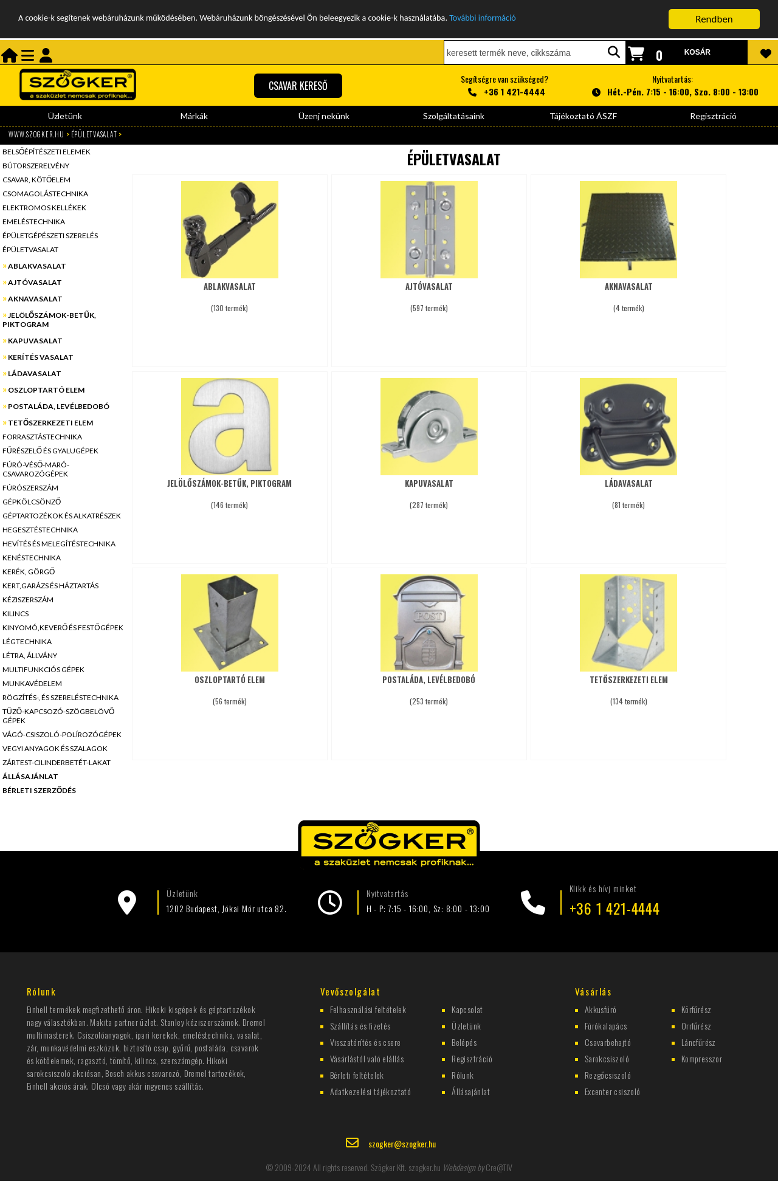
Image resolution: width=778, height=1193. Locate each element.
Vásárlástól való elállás (367, 1057)
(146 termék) (230, 488)
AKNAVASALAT (35, 298)
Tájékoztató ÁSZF (583, 116)
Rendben (714, 19)
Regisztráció (713, 116)
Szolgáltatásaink (453, 116)
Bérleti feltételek (357, 1074)
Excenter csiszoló (613, 1090)
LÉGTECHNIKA (27, 641)
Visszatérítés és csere (365, 1041)
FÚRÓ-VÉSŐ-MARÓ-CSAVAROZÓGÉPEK (35, 469)
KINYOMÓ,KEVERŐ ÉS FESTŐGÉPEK (62, 627)
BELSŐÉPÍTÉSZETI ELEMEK (46, 151)
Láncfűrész (698, 1041)
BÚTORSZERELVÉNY (35, 165)
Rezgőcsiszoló (608, 1074)
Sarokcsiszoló (607, 1057)
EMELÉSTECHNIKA (33, 221)
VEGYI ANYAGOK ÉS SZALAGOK (55, 748)
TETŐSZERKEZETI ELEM (50, 422)
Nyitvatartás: (673, 85)
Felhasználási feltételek (368, 1008)
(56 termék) (230, 684)
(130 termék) (230, 291)
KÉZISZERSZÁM (27, 599)
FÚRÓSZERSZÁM (30, 487)
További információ (573, 19)
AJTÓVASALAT (35, 282)
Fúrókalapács (606, 1025)
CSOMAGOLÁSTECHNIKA (45, 193)
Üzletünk (65, 116)
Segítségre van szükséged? (504, 85)
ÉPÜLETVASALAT (94, 134)
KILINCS (15, 613)
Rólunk (462, 1074)
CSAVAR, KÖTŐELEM (36, 179)
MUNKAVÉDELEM (32, 683)
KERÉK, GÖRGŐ (28, 571)
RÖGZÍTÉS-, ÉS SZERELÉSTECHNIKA (60, 697)
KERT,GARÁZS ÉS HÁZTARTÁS (50, 585)
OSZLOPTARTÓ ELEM (46, 389)
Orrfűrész (696, 1025)
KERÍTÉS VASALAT (41, 357)
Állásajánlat (471, 1090)
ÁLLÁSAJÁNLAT (30, 776)
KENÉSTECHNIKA (31, 557)
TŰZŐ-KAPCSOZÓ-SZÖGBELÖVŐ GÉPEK (58, 716)
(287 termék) (429, 488)
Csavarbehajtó (608, 1041)
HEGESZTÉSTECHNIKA (40, 529)
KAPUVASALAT (35, 340)
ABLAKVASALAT (37, 265)
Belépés (464, 1041)
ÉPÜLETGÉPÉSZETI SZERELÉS (50, 235)
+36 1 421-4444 (615, 908)
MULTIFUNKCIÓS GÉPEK (43, 669)
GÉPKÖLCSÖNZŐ (31, 501)
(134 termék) (628, 684)
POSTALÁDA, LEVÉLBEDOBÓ (58, 406)
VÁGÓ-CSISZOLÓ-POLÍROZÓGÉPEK (62, 734)
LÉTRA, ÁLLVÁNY (29, 655)
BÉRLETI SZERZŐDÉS (39, 790)
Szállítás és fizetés (360, 1025)
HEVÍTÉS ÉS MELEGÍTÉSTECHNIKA (58, 543)
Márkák (194, 116)
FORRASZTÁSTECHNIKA (42, 436)
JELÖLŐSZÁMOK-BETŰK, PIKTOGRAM (49, 320)
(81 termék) (628, 488)
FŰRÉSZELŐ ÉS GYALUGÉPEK (50, 450)
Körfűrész (696, 1008)
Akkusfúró (601, 1008)
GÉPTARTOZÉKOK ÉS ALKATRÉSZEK (61, 515)
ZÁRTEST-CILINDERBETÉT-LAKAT (56, 762)
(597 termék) (429, 291)
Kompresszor (701, 1057)
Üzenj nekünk (323, 116)
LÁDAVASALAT (34, 373)
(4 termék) (628, 291)
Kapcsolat (467, 1008)
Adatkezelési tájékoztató (370, 1090)
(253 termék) (429, 684)
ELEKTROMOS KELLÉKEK (44, 207)
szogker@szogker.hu (402, 1142)
